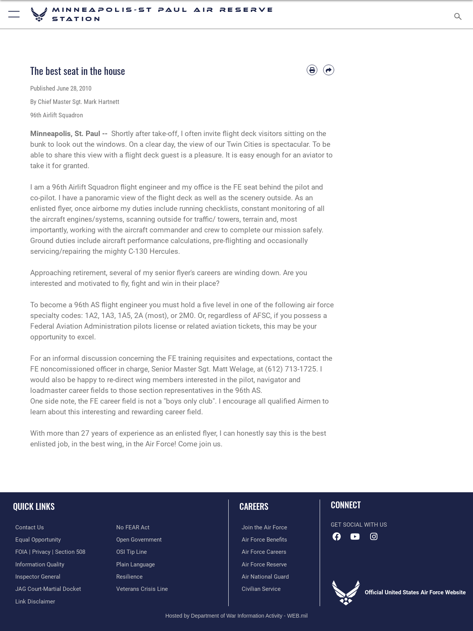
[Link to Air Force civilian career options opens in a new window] (258, 587)
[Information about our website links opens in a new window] (33, 600)
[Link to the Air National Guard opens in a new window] (262, 575)
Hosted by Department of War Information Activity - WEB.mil (236, 614)
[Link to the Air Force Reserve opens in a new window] (261, 563)
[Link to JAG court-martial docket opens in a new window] (46, 587)
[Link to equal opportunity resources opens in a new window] (36, 539)
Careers (253, 506)
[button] (12, 14)
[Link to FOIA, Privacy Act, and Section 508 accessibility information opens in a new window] (48, 551)
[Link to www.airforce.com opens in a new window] (262, 527)
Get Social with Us (359, 524)
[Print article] (312, 70)
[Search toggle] (459, 14)
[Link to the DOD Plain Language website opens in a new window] (135, 563)
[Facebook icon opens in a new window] (336, 536)
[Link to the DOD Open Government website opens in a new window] (139, 539)
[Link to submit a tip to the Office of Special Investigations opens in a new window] (131, 551)
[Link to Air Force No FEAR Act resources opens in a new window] (133, 527)
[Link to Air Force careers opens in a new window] (261, 551)
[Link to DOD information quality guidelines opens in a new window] (37, 563)
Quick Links (34, 506)
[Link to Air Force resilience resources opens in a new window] (129, 575)
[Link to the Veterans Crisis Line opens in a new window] (142, 587)
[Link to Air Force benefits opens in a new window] (262, 539)
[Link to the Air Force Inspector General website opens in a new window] (35, 575)
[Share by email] (328, 70)
